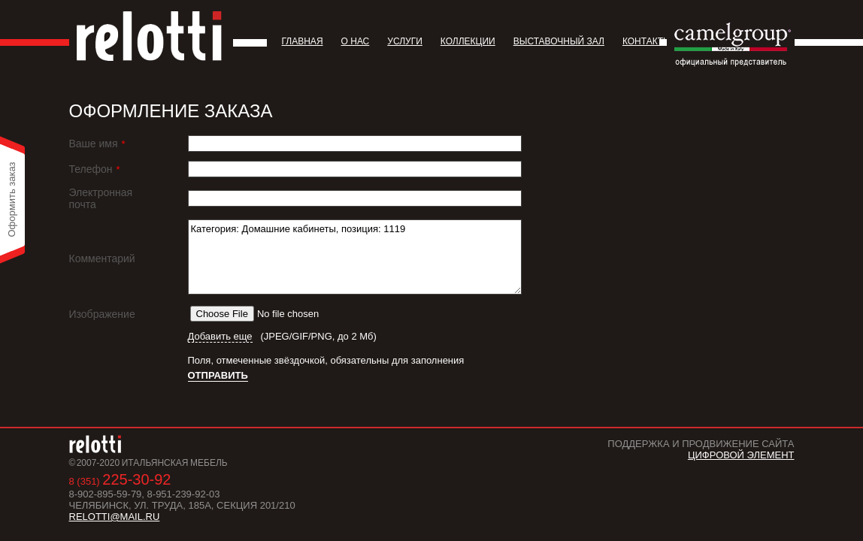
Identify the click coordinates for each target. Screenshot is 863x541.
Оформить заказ (11, 199)
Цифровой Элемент (741, 455)
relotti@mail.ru (114, 516)
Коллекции (468, 41)
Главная (302, 41)
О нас (355, 41)
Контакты (646, 41)
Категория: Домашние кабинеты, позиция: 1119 (355, 257)
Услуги (404, 41)
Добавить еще (220, 336)
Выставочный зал (558, 41)
